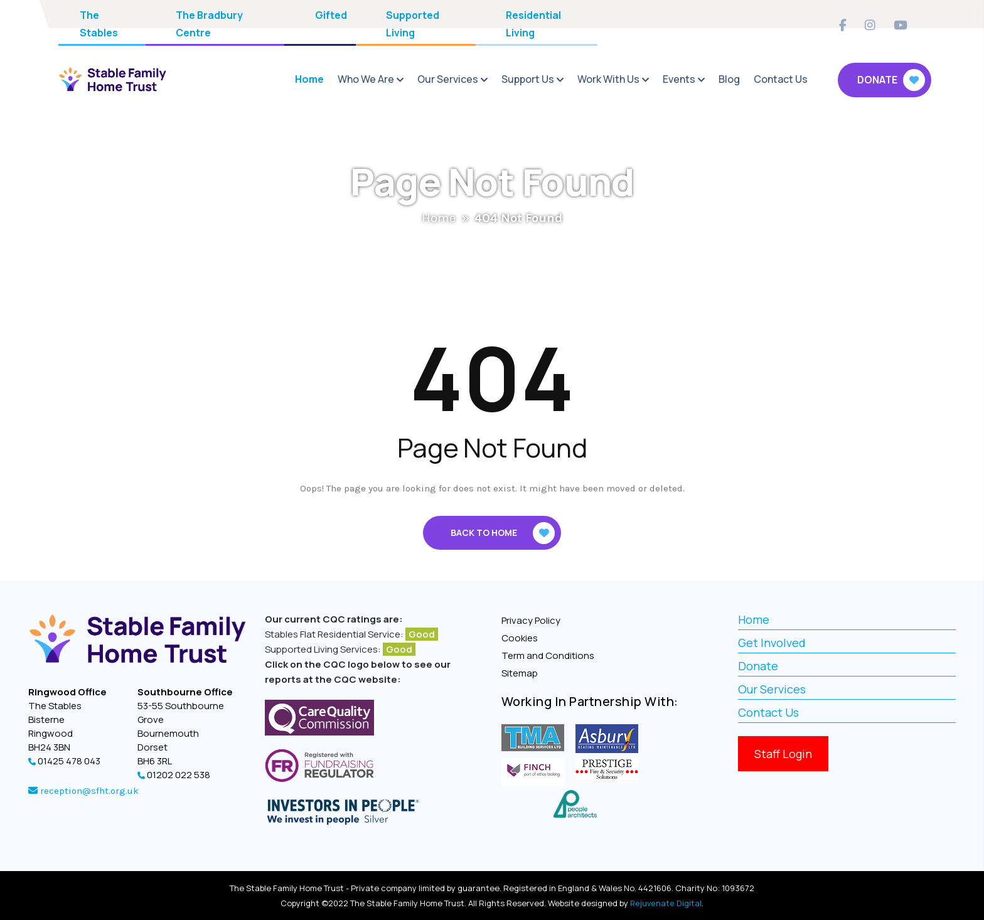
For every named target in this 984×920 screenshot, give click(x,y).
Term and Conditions (547, 655)
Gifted (331, 15)
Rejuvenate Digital (666, 903)
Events (679, 79)
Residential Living (533, 24)
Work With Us (608, 79)
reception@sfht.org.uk (88, 790)
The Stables (99, 24)
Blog (729, 79)
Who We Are (366, 79)
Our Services (447, 79)
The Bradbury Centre (209, 24)
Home (309, 79)
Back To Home (503, 533)
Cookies (519, 638)
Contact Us (781, 79)
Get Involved (772, 642)
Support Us (527, 79)
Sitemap (519, 673)
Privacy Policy (530, 620)
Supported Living (412, 24)
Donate (891, 80)
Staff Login (783, 753)
